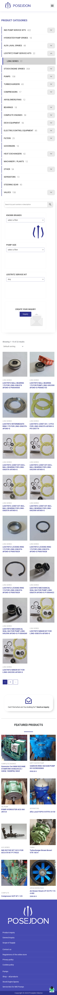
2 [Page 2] (10, 682)
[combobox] (25, 220)
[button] (52, 5)
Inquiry (25, 314)
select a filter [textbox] (13, 220)
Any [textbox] (9, 279)
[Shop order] (13, 346)
